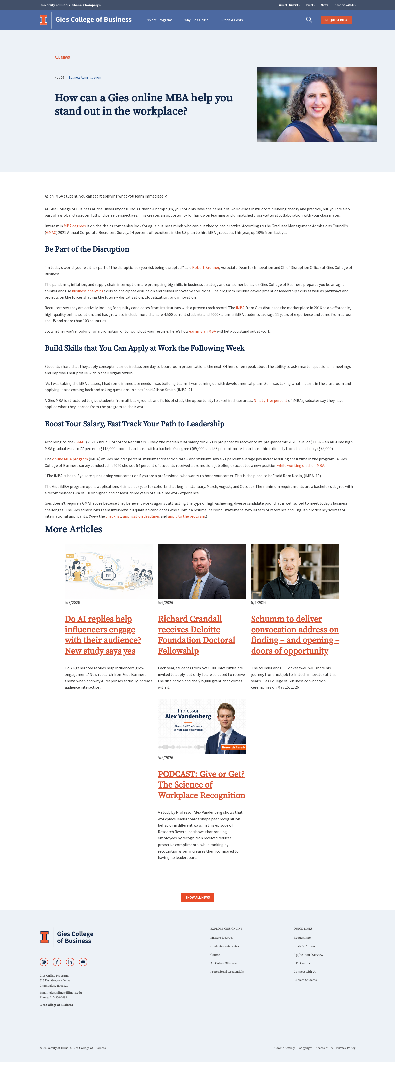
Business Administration (85, 77)
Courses (215, 955)
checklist (113, 516)
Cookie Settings (284, 1048)
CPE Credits (302, 963)
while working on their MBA (300, 465)
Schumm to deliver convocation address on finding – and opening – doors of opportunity (295, 635)
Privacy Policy (345, 1048)
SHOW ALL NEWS (197, 897)
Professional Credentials (227, 972)
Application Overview (308, 955)
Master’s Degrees (221, 938)
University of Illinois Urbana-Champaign (70, 5)
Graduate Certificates (224, 946)
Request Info (302, 938)
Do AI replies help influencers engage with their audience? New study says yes (103, 635)
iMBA (240, 307)
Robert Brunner (205, 267)
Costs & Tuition (304, 946)
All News (62, 57)
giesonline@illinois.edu (65, 993)
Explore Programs (159, 20)
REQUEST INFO (336, 20)
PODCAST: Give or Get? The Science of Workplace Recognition (201, 785)
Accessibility (324, 1048)
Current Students (288, 5)
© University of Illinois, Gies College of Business (73, 1048)
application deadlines (141, 516)
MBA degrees (75, 225)
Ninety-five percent (270, 400)
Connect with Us (345, 5)
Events (310, 5)
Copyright (305, 1048)
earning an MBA (202, 331)
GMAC (51, 232)
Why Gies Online (196, 20)
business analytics (87, 290)
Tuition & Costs (231, 20)
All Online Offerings (223, 963)
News (324, 5)
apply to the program (186, 516)
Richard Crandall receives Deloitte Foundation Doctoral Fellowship (196, 635)
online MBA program (70, 458)
